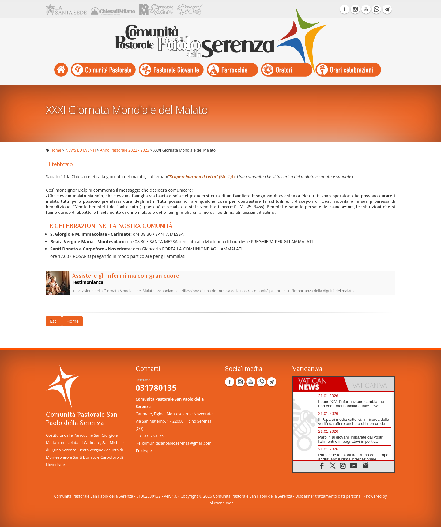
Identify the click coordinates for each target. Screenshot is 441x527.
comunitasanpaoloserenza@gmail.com (177, 443)
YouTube (366, 9)
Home (55, 150)
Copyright (189, 496)
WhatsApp (376, 9)
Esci (54, 321)
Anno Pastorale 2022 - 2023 (124, 150)
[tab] (318, 384)
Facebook (344, 9)
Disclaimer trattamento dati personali (328, 496)
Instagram (355, 9)
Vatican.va (307, 369)
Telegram (387, 9)
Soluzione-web (220, 503)
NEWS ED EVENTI (81, 150)
